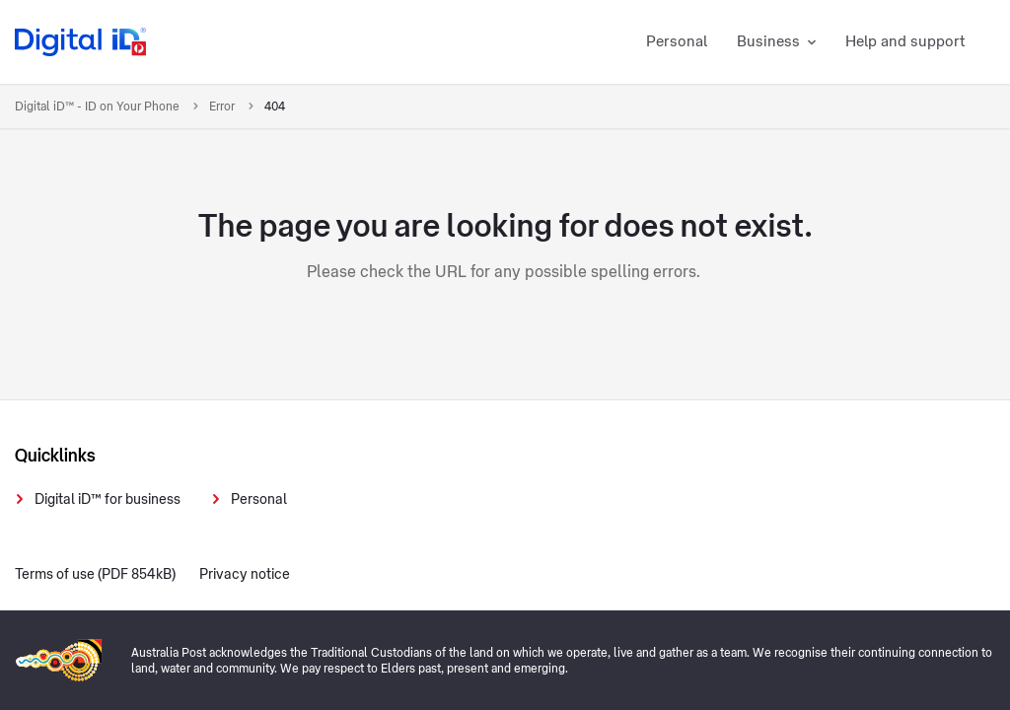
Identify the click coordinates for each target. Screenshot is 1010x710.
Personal (259, 500)
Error (223, 106)
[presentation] (799, 443)
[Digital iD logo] (82, 42)
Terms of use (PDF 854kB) (95, 575)
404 (274, 106)
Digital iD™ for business (107, 500)
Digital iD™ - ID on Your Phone (98, 106)
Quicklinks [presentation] (55, 455)
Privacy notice (244, 575)
